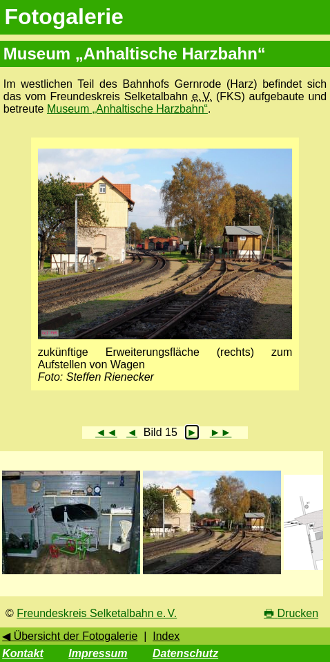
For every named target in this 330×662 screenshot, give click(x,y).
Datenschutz (185, 653)
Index (166, 636)
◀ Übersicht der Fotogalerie (69, 636)
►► (221, 432)
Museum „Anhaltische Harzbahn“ (127, 109)
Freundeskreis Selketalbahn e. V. (97, 613)
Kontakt (22, 653)
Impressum (97, 653)
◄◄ (106, 432)
